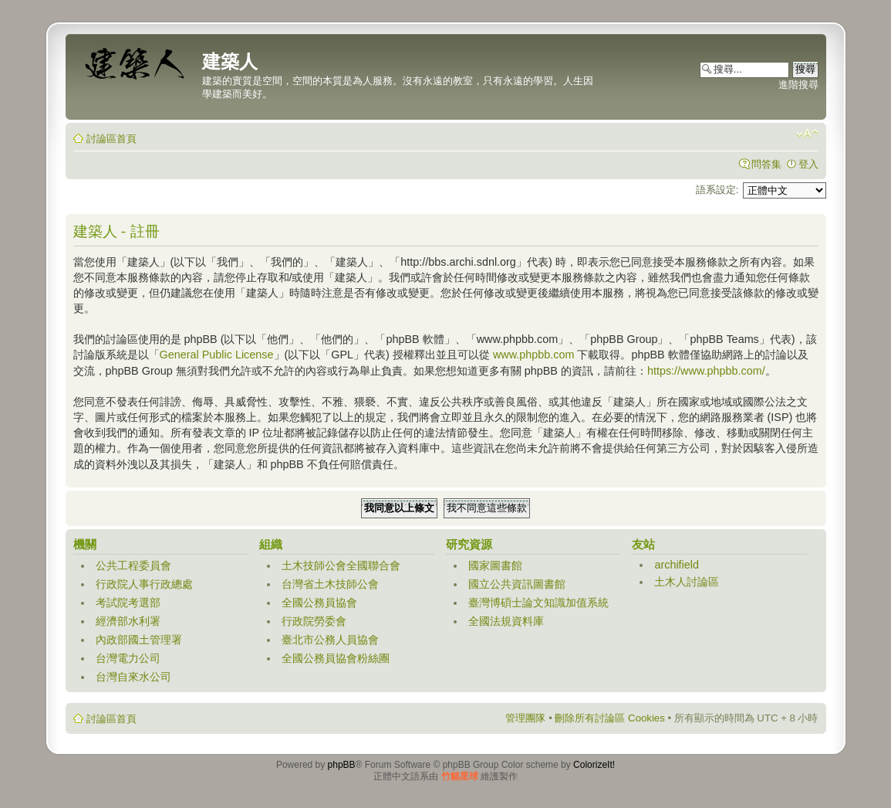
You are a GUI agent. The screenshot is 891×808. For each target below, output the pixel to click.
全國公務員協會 (319, 602)
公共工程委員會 (133, 565)
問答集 (766, 164)
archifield (676, 564)
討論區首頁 (111, 138)
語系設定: (717, 189)
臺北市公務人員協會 (330, 639)
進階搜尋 (798, 84)
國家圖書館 (495, 565)
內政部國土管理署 (139, 639)
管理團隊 (525, 718)
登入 (808, 164)
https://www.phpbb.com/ (706, 371)
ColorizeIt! (594, 764)
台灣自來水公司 (133, 677)
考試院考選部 (128, 602)
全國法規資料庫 (506, 621)
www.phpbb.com (534, 354)
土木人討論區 (686, 581)
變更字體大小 (807, 134)
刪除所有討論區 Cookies (609, 718)
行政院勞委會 (314, 621)
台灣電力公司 (128, 658)
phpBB (342, 764)
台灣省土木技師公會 (330, 584)
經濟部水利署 (128, 621)
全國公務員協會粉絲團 (336, 658)
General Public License (217, 354)
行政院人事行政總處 (144, 584)
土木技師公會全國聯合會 (341, 565)
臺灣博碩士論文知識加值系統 (538, 602)
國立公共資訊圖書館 (516, 584)
